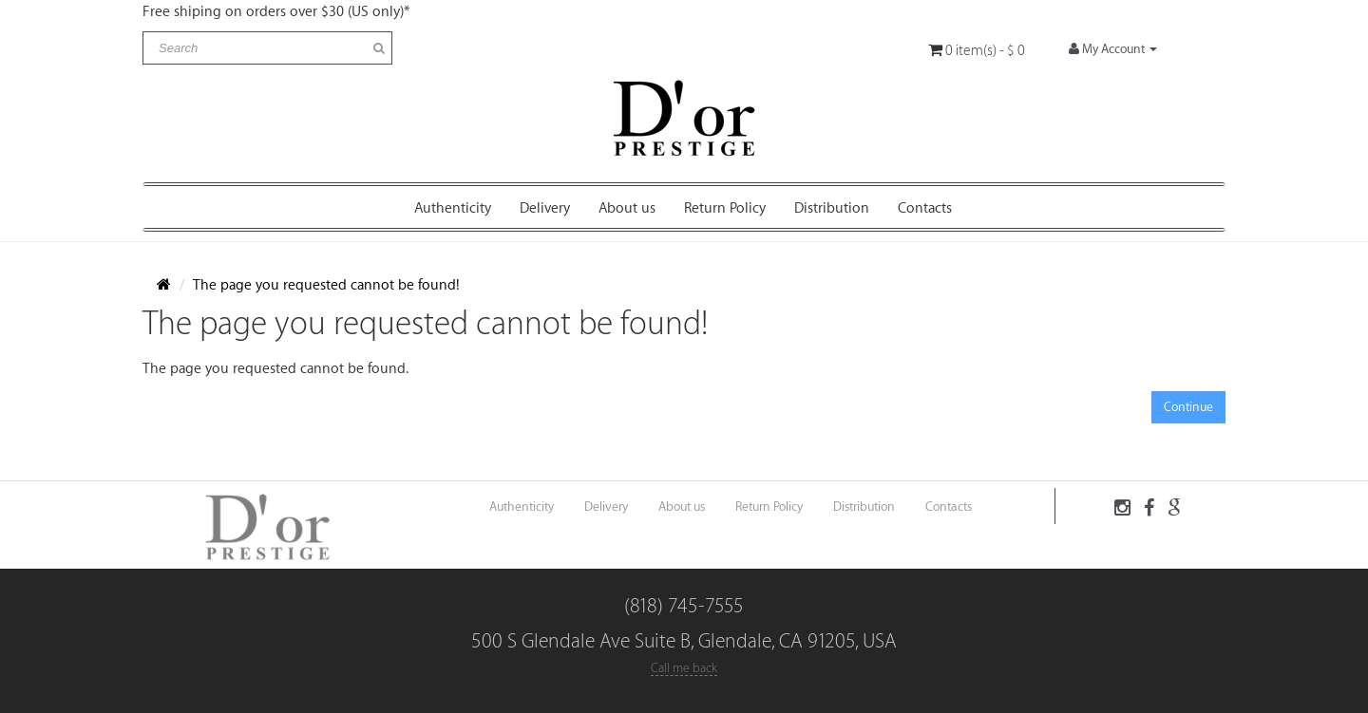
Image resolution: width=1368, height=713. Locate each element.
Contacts (925, 208)
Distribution (831, 208)
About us (627, 208)
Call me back (684, 668)
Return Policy (725, 208)
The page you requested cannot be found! (326, 285)
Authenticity (452, 208)
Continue (1188, 407)
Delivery (545, 208)
